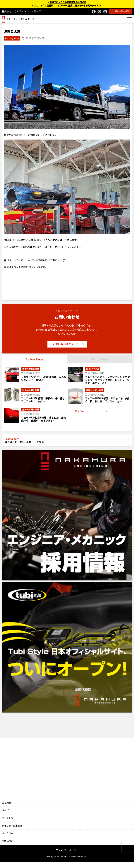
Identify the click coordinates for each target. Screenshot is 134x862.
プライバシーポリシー (67, 850)
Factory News (34, 359)
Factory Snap (99, 359)
